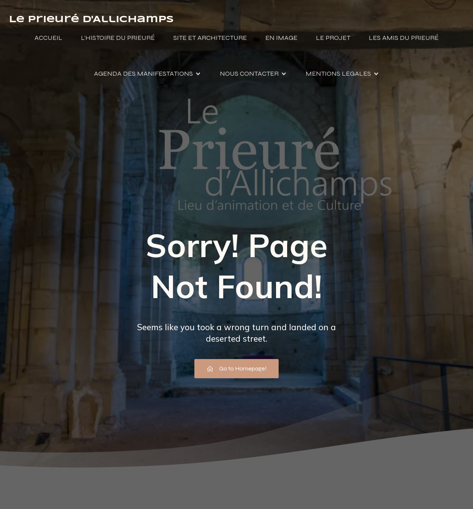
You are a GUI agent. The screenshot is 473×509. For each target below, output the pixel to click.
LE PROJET (333, 38)
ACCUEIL (48, 38)
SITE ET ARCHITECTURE (210, 38)
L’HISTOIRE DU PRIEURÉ (118, 38)
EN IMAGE (281, 38)
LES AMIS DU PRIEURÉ (404, 38)
